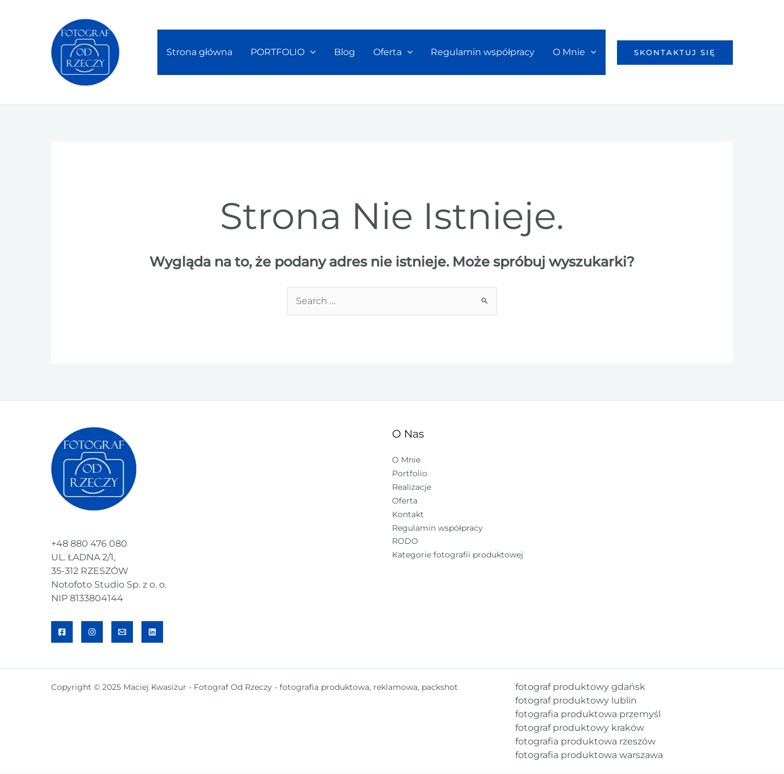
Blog (344, 52)
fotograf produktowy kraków (579, 728)
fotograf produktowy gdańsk (580, 687)
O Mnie (575, 52)
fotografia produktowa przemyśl (588, 714)
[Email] (122, 632)
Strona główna (199, 52)
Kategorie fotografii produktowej (457, 556)
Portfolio (409, 474)
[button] (675, 52)
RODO (405, 542)
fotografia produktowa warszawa (589, 755)
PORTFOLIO (283, 52)
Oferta (393, 52)
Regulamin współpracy (483, 52)
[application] (310, 52)
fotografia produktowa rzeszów (585, 741)
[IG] (92, 632)
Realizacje (411, 487)
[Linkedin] (152, 632)
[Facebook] (62, 632)
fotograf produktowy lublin (576, 701)
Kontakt (408, 515)
